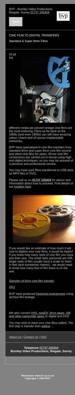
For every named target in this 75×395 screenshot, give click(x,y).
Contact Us (31, 337)
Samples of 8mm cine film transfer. (31, 281)
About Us (15, 337)
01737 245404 (39, 12)
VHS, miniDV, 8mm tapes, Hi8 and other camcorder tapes (39, 314)
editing (45, 326)
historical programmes (50, 293)
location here (22, 186)
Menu (15, 21)
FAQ (12, 287)
